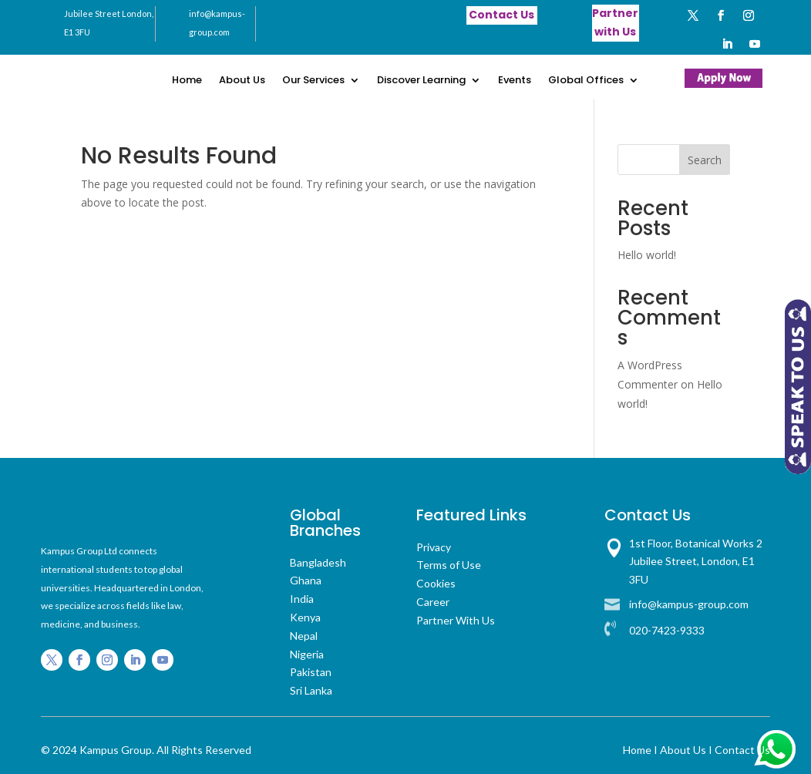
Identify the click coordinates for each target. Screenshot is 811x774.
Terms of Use (448, 564)
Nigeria (307, 654)
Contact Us (742, 749)
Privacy (433, 547)
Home (187, 81)
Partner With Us (455, 620)
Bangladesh (318, 562)
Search (705, 160)
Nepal (304, 635)
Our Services (313, 81)
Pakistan (310, 671)
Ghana (305, 580)
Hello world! (647, 254)
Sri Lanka (311, 690)
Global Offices (586, 81)
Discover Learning (421, 81)
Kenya (305, 617)
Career (432, 601)
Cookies (436, 583)
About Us (242, 81)
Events (514, 81)
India (302, 598)
